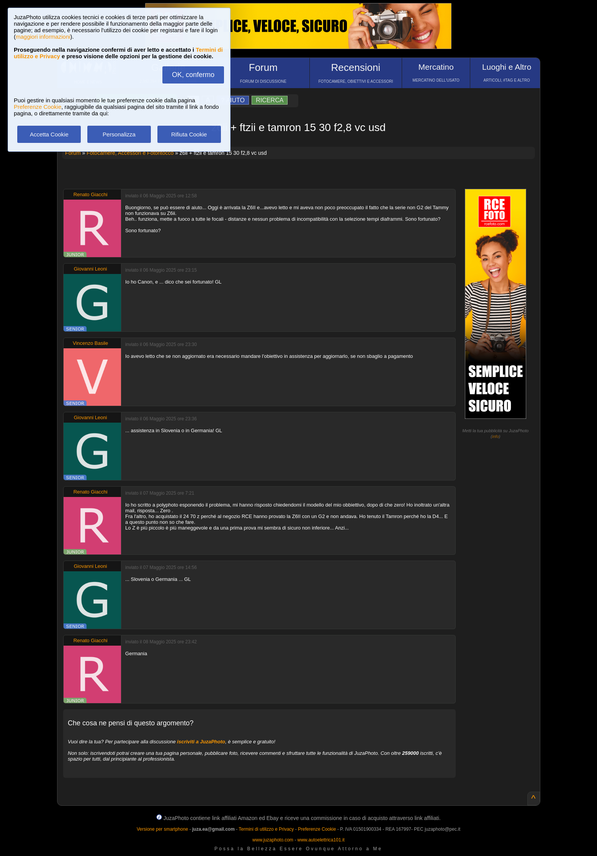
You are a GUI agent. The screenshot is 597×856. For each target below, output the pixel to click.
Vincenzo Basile (90, 343)
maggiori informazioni (43, 36)
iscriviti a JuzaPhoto (201, 741)
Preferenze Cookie (37, 106)
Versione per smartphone (162, 829)
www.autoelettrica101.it (320, 840)
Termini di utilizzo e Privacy (266, 829)
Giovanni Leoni (90, 269)
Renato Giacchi (91, 194)
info (495, 436)
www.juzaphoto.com (272, 840)
